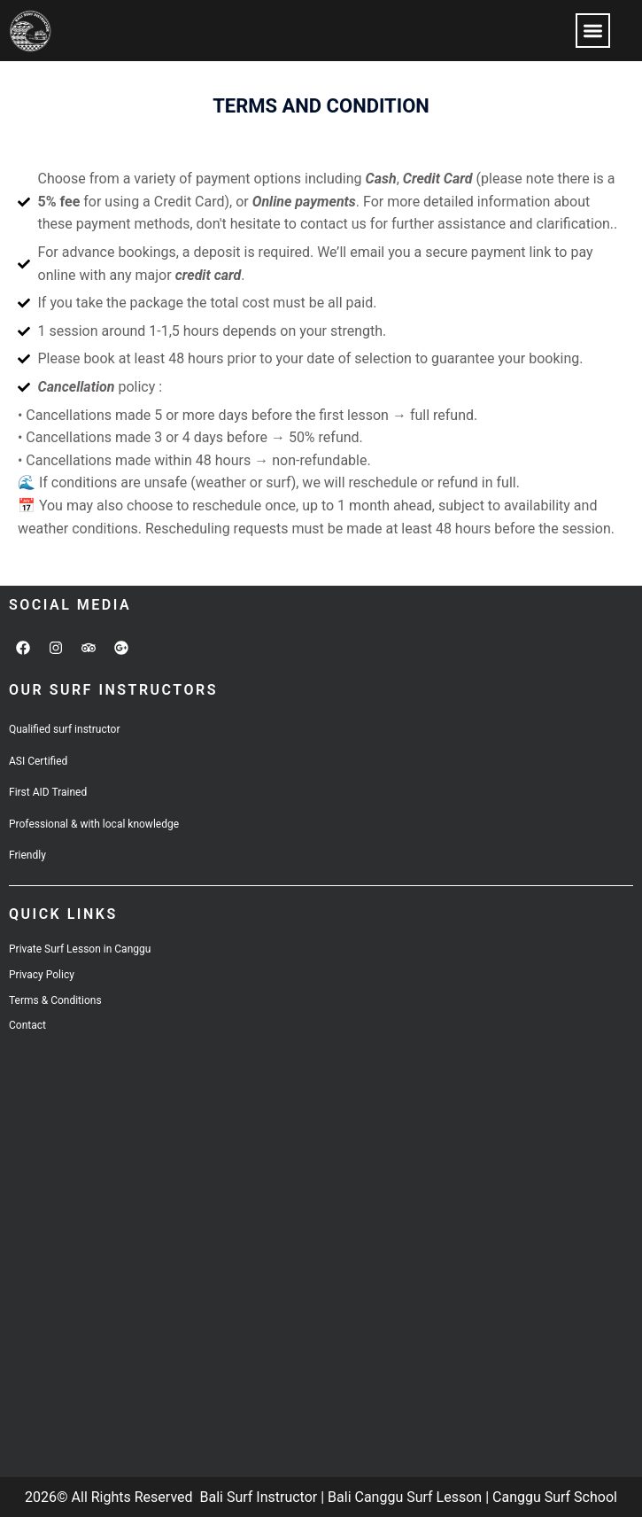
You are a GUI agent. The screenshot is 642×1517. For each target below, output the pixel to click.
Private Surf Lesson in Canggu (80, 949)
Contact (27, 1025)
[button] (593, 30)
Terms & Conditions (55, 1000)
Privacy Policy (41, 975)
